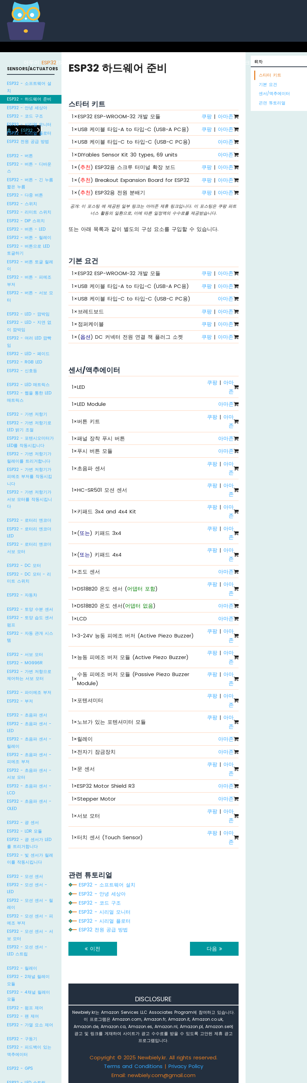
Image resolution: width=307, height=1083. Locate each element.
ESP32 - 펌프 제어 (25, 1008)
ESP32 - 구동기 (22, 1039)
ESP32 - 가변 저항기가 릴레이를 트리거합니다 (29, 457)
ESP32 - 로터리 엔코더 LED (29, 532)
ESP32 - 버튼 (20, 156)
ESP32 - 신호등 (22, 371)
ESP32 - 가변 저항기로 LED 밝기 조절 (29, 426)
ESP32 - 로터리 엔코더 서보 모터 (29, 547)
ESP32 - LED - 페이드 (28, 353)
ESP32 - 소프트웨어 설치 (29, 86)
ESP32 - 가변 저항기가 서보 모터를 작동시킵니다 (29, 499)
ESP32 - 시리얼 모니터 (29, 124)
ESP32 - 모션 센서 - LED (27, 888)
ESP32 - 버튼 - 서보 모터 (30, 296)
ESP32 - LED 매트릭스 (28, 384)
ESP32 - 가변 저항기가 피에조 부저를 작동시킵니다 (29, 476)
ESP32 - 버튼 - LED (26, 229)
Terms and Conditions (133, 1066)
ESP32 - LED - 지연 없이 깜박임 (29, 325)
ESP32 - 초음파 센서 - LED (29, 727)
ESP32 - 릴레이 (22, 968)
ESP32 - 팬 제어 (23, 1016)
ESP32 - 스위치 (22, 204)
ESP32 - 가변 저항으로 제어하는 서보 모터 (29, 674)
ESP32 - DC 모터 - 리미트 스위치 (29, 577)
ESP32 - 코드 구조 (25, 116)
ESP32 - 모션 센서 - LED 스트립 (27, 950)
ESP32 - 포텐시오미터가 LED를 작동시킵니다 (30, 441)
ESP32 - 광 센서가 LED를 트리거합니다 (29, 842)
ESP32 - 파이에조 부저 (29, 692)
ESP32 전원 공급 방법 (28, 141)
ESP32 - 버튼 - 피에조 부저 (29, 280)
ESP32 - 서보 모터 (25, 654)
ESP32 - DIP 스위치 (26, 221)
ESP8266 (66, 62)
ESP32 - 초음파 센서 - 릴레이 (29, 742)
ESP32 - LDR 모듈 (24, 831)
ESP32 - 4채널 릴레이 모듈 (28, 995)
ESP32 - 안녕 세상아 (27, 108)
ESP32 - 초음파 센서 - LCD (29, 789)
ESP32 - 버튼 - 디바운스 (29, 167)
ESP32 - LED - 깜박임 (28, 314)
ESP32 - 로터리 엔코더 (29, 520)
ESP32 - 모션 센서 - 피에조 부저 (30, 919)
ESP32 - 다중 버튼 (25, 195)
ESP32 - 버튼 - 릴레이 (29, 237)
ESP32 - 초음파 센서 (27, 715)
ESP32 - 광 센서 (23, 822)
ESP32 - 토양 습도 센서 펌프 (30, 621)
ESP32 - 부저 (20, 701)
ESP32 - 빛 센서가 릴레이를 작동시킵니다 (30, 858)
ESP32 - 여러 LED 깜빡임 (29, 341)
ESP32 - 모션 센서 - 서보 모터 (30, 934)
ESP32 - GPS (20, 1068)
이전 (92, 948)
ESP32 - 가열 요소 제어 (30, 1025)
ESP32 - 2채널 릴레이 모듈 (28, 979)
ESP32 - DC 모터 (24, 565)
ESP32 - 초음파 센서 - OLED (29, 804)
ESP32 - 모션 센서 (25, 876)
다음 (214, 948)
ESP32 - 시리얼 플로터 (29, 133)
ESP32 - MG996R (25, 663)
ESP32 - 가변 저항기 (27, 414)
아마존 (225, 141)
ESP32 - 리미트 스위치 (29, 212)
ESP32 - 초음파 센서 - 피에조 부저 (29, 758)
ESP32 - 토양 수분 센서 (30, 609)
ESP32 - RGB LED (24, 362)
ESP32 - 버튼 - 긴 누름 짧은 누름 (30, 183)
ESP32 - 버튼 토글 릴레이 (30, 265)
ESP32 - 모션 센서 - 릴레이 (30, 903)
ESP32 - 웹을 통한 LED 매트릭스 (29, 396)
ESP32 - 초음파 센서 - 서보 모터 (29, 773)
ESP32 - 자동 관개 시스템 (30, 636)
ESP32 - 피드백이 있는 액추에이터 (29, 1050)
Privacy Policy (185, 1066)
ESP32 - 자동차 (22, 595)
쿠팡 (206, 167)
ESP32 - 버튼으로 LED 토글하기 (28, 249)
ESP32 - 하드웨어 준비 (29, 99)
